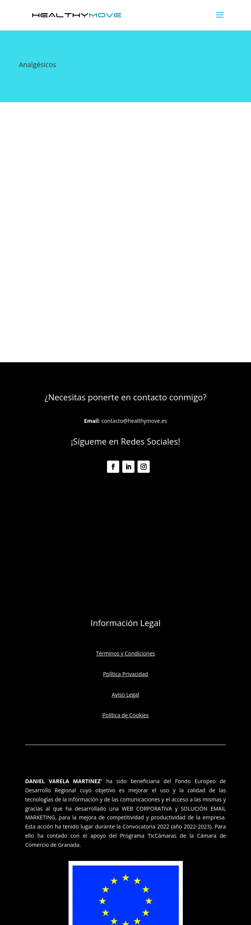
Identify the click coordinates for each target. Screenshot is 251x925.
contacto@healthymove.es (134, 420)
